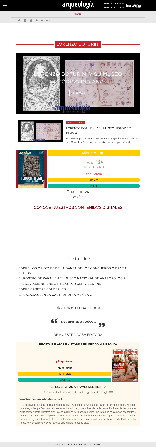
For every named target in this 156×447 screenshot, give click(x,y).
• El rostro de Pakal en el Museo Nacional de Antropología (71, 278)
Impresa (94, 180)
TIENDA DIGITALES (114, 8)
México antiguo (75, 122)
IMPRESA (64, 373)
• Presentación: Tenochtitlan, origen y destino (59, 283)
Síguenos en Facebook (78, 321)
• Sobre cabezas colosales (41, 289)
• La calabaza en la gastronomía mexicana (55, 294)
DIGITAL (64, 379)
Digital (94, 185)
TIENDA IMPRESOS (114, 4)
